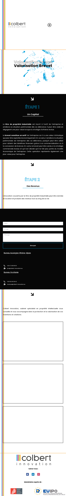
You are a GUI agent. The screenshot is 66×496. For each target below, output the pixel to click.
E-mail (5, 227)
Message (6, 232)
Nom (4, 221)
